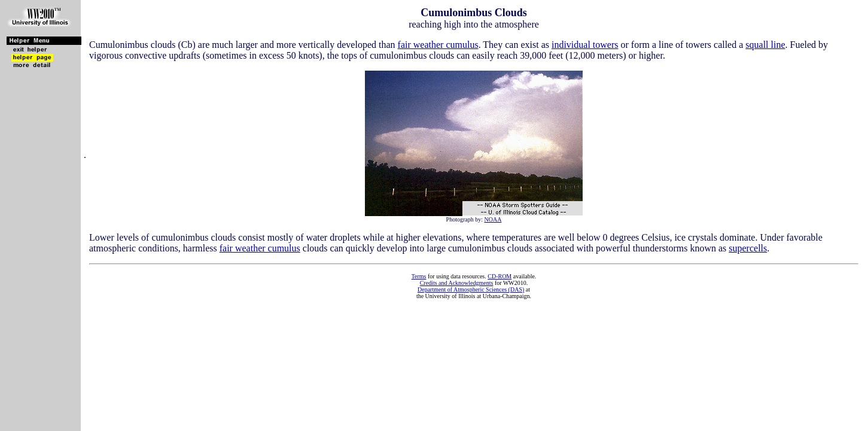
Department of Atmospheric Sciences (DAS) (471, 289)
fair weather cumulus (438, 45)
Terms (419, 276)
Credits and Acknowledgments (457, 283)
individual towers (585, 45)
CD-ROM (499, 276)
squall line (765, 45)
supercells (748, 248)
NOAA (493, 219)
